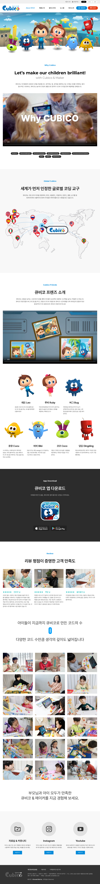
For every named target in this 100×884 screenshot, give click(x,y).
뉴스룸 (62, 8)
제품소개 (42, 8)
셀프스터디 (52, 8)
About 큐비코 (30, 8)
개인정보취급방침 (32, 869)
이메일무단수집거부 (55, 869)
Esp (95, 1)
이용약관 (43, 869)
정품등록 (81, 8)
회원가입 (75, 1)
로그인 (68, 1)
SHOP (93, 8)
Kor (84, 1)
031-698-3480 (35, 875)
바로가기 (17, 852)
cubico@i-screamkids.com (52, 875)
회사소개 (71, 8)
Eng (89, 1)
